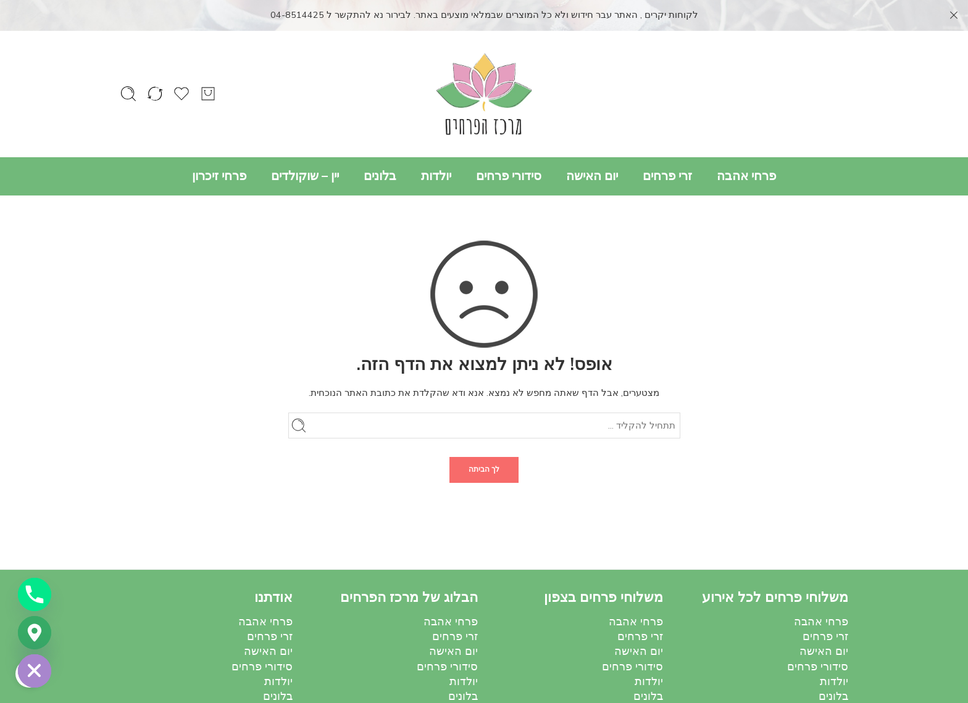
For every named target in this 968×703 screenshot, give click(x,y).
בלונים (380, 145)
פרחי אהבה (746, 145)
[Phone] (34, 594)
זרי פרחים (667, 145)
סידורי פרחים (508, 145)
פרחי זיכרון (219, 145)
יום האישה (592, 145)
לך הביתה (484, 439)
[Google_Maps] (34, 632)
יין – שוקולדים (305, 145)
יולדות (436, 145)
